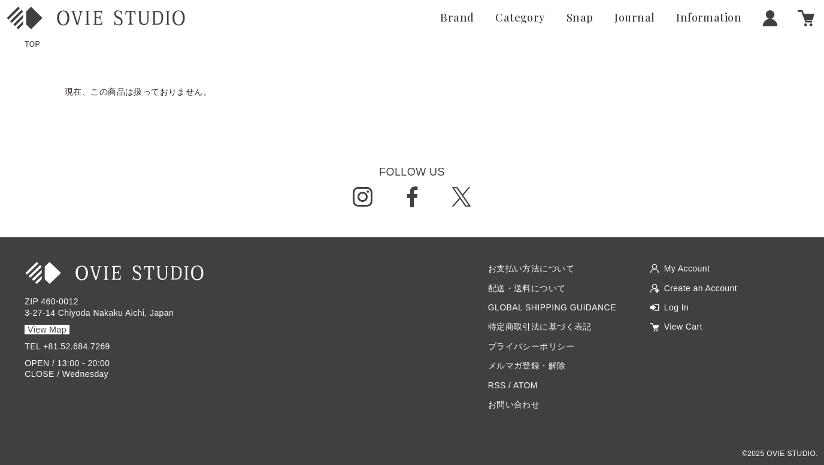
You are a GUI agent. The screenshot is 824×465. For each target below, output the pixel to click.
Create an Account (700, 288)
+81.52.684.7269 (76, 346)
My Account (687, 268)
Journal (634, 18)
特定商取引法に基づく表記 (540, 326)
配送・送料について (527, 288)
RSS (497, 385)
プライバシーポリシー (531, 346)
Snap (579, 18)
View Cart (683, 326)
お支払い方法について (531, 268)
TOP (32, 44)
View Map (47, 329)
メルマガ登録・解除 (527, 365)
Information (708, 18)
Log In (676, 307)
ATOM (525, 385)
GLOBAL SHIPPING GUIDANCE (552, 307)
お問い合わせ (514, 404)
